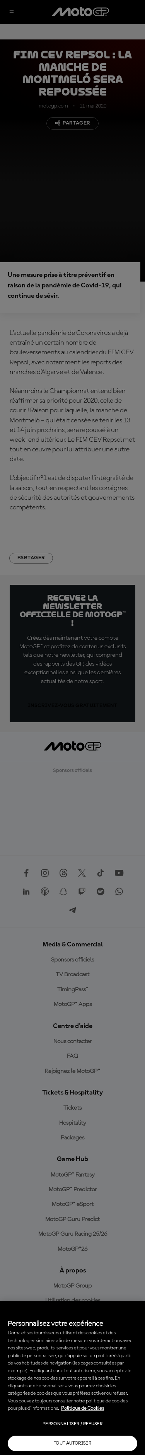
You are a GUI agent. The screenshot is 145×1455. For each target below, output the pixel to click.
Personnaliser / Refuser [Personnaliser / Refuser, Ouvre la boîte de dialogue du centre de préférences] (72, 1424)
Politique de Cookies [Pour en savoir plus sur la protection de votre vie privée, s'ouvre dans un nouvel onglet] (82, 1408)
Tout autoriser (72, 1443)
